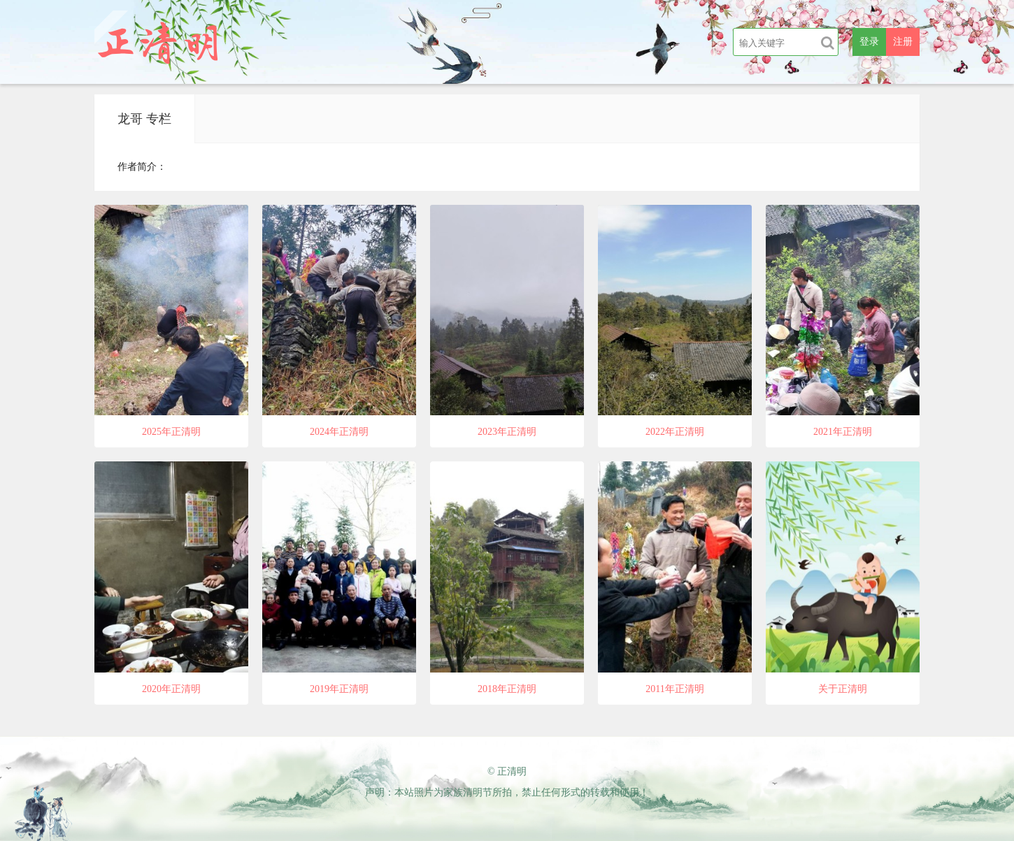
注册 (903, 41)
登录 (869, 41)
